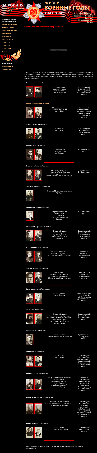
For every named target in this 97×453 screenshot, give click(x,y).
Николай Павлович (37, 104)
